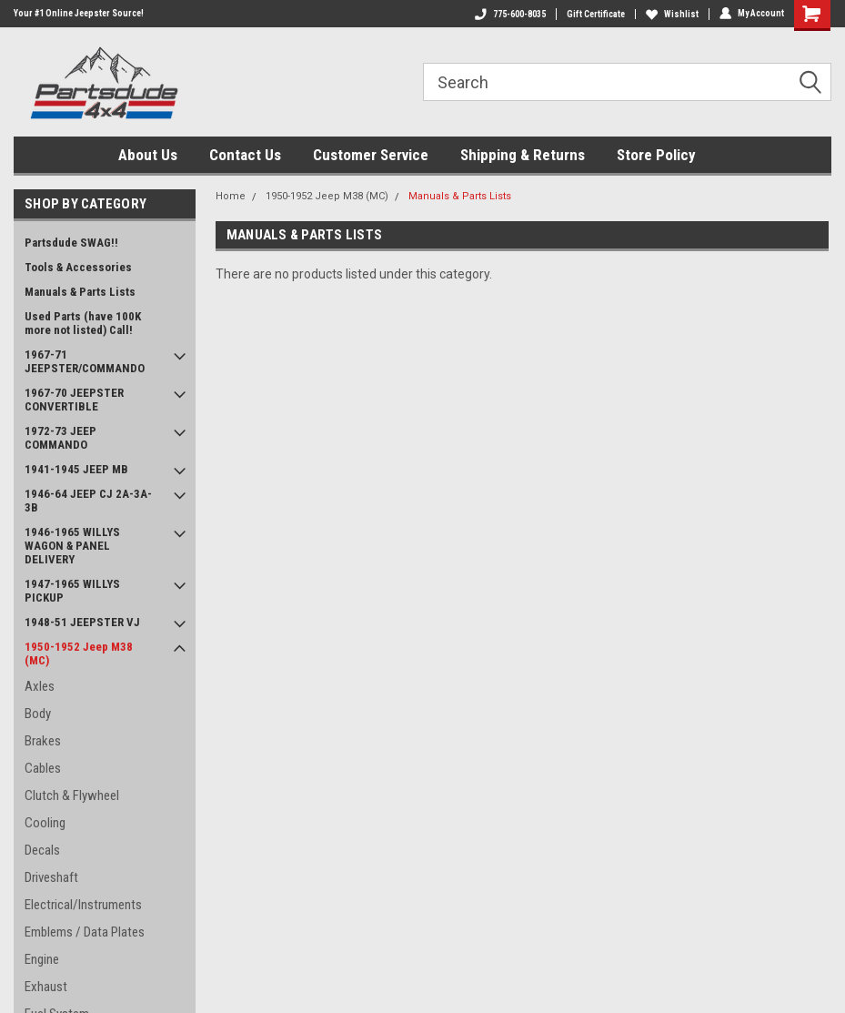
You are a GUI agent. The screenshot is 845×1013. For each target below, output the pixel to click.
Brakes (43, 741)
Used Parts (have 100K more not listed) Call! (83, 323)
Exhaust (46, 986)
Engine (42, 959)
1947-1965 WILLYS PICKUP (72, 590)
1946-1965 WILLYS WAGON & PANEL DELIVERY (72, 545)
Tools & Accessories (78, 267)
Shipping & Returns (522, 155)
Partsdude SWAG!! (71, 242)
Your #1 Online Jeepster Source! (79, 13)
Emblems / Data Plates (85, 932)
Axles (40, 686)
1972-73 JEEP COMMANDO (60, 437)
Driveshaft (51, 877)
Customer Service (370, 155)
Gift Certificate (596, 14)
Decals (42, 850)
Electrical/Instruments (83, 905)
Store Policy (656, 155)
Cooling (45, 823)
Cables (43, 768)
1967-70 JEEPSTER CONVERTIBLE (74, 399)
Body (38, 713)
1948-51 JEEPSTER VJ (82, 622)
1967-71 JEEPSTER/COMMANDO (85, 361)
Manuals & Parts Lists (80, 292)
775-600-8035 (510, 14)
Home (231, 196)
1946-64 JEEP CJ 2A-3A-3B (88, 500)
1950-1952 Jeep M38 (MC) (79, 653)
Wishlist (672, 14)
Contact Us (245, 155)
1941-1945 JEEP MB (76, 469)
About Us (147, 155)
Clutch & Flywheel (72, 795)
